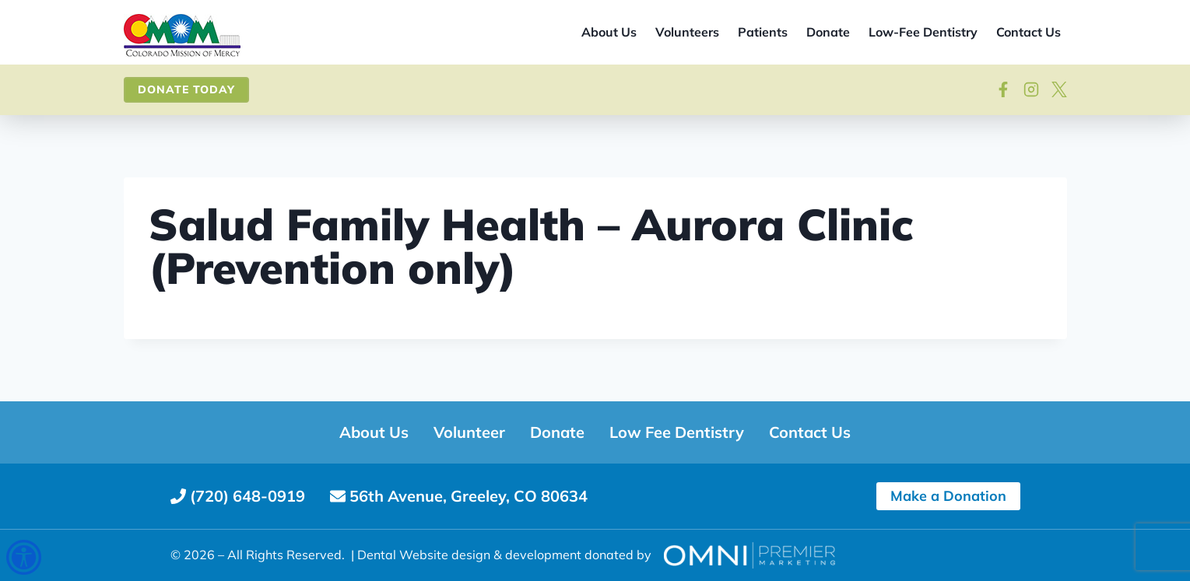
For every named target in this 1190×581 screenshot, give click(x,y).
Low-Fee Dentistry (923, 32)
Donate (828, 32)
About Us (609, 32)
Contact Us (1028, 32)
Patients (763, 32)
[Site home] (182, 36)
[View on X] (1059, 89)
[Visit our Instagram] (1031, 89)
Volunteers (687, 32)
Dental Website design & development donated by (504, 554)
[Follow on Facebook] (1003, 89)
